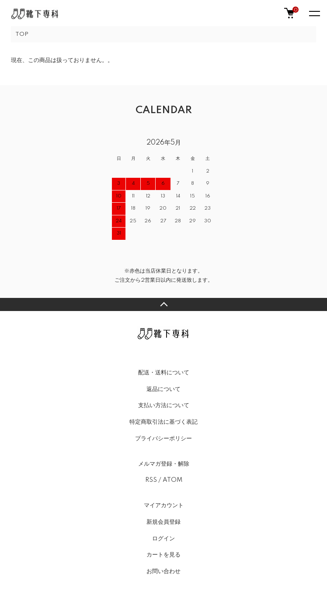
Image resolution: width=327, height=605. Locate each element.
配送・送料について (163, 373)
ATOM (172, 480)
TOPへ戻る (163, 304)
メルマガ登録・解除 (163, 464)
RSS (151, 480)
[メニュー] (314, 13)
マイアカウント (164, 505)
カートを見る (163, 555)
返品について (163, 389)
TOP (21, 34)
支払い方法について (163, 405)
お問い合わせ (163, 571)
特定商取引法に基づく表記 (163, 422)
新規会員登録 (163, 522)
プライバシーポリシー (163, 439)
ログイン (163, 539)
